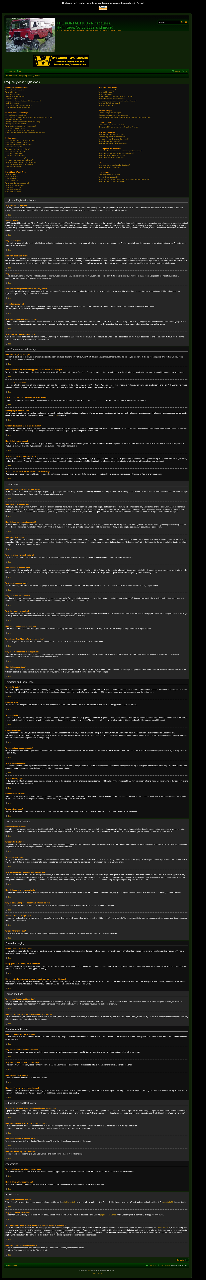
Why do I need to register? (14, 90)
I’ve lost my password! (13, 103)
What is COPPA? (11, 92)
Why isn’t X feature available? (109, 177)
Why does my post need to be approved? (19, 164)
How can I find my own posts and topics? (113, 143)
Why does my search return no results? (112, 137)
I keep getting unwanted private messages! (113, 115)
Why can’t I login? (11, 98)
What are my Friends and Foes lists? (111, 125)
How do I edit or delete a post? (16, 142)
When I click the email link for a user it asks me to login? (24, 133)
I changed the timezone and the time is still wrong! (22, 122)
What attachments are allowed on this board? (114, 165)
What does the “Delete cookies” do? (17, 107)
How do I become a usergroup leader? (112, 98)
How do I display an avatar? (15, 128)
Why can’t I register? (12, 94)
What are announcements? (14, 185)
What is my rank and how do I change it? (19, 130)
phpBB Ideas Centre (108, 1215)
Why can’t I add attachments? (15, 155)
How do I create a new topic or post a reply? (20, 140)
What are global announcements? (17, 183)
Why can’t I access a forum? (15, 153)
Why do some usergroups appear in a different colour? (117, 101)
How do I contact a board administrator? (112, 181)
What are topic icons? (13, 192)
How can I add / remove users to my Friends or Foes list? (118, 127)
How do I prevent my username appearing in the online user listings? (29, 117)
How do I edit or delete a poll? (15, 151)
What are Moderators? (106, 92)
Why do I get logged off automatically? (18, 105)
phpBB (55, 415)
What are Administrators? (107, 90)
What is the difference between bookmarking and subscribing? (120, 151)
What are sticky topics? (13, 187)
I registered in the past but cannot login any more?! (23, 101)
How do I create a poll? (13, 147)
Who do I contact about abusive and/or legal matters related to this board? (124, 179)
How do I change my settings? (15, 115)
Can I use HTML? (11, 176)
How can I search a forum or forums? (111, 134)
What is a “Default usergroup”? (109, 103)
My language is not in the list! (15, 124)
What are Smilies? (11, 178)
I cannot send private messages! (110, 113)
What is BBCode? (11, 174)
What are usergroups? (106, 94)
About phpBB (168, 1202)
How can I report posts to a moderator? (19, 160)
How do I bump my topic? (14, 166)
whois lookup (163, 1228)
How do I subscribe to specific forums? (112, 155)
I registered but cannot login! (15, 96)
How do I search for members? (109, 141)
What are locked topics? (13, 189)
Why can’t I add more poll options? (17, 149)
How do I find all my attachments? (110, 167)
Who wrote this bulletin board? (109, 175)
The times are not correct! (14, 119)
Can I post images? (12, 181)
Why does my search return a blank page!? (114, 139)
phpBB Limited (69, 1202)
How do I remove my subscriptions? (111, 157)
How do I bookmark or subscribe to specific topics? (116, 153)
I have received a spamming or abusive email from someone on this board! (125, 117)
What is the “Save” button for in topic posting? (21, 162)
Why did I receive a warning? (15, 158)
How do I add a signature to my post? (18, 144)
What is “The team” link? (107, 105)
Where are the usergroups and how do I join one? (116, 96)
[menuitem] (19, 71)
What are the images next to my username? (20, 126)
